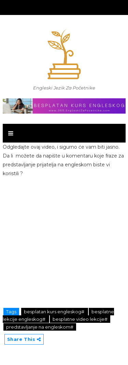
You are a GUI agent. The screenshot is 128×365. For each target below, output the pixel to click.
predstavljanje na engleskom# (39, 327)
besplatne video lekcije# (80, 319)
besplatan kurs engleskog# (54, 311)
